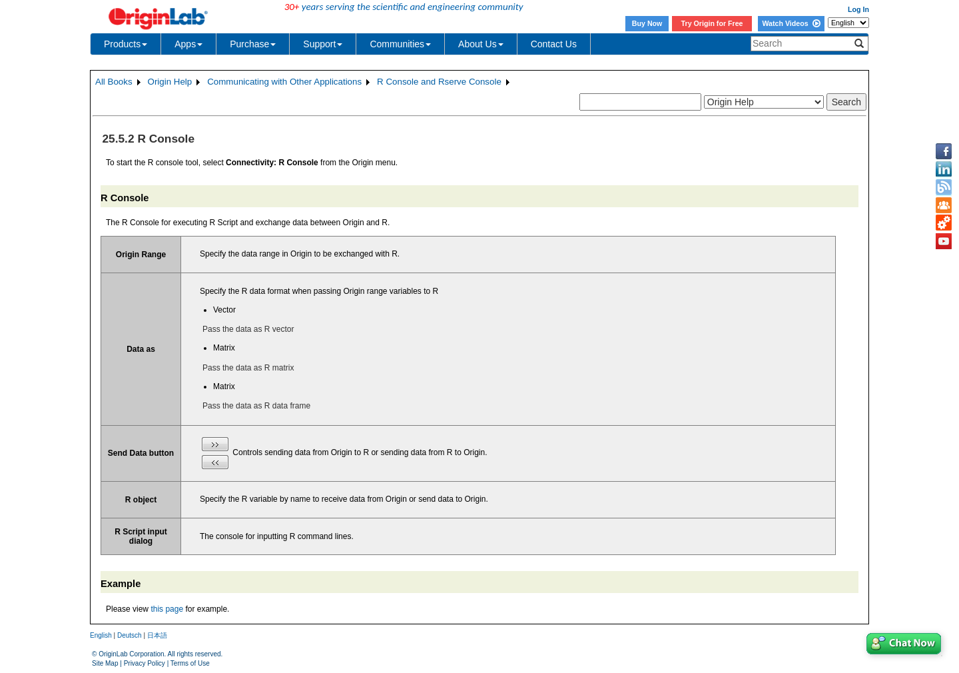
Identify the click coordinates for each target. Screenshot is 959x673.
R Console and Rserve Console (439, 82)
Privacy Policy (144, 663)
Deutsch (129, 635)
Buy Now (647, 23)
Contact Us (554, 44)
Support (322, 44)
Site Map (105, 663)
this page (167, 609)
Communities (400, 44)
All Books (114, 82)
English (101, 635)
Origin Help (170, 82)
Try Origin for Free (712, 23)
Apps (188, 44)
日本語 (157, 635)
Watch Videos (791, 23)
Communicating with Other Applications (284, 82)
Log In (858, 9)
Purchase (253, 44)
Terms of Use (190, 663)
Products (125, 44)
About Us (480, 44)
